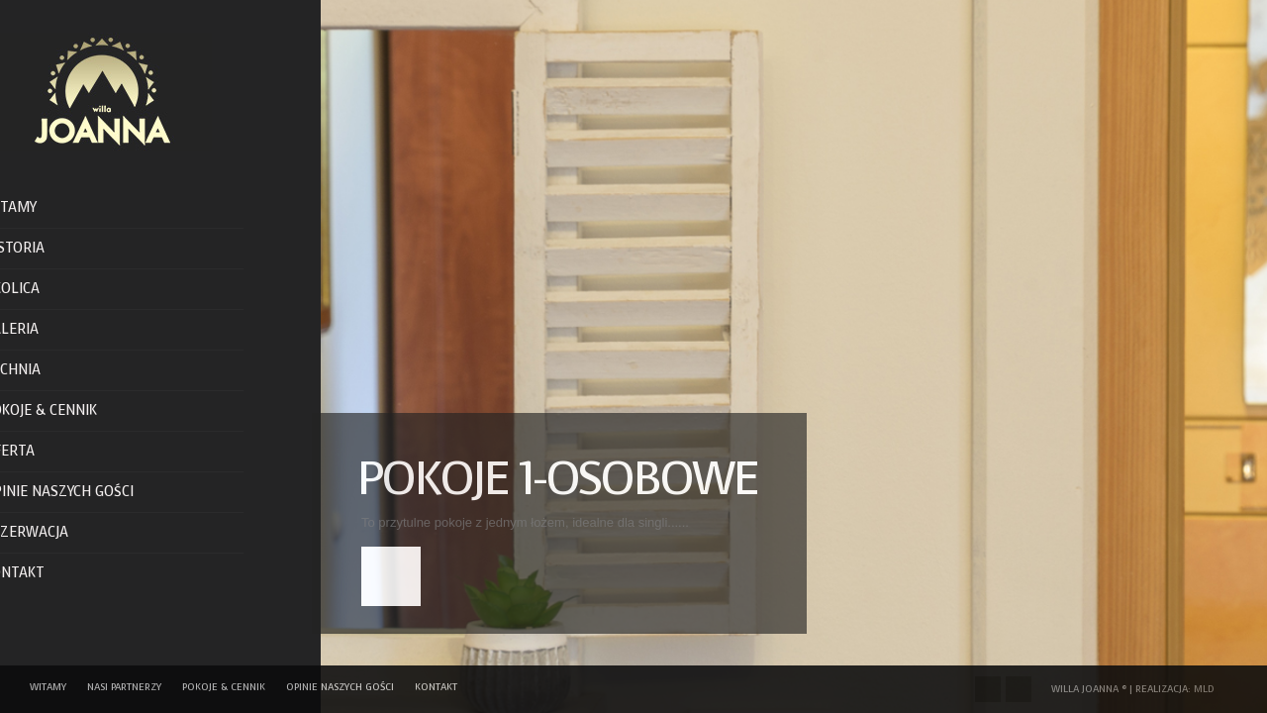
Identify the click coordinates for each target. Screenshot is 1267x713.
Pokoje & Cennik (77, 410)
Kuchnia (48, 369)
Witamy (46, 207)
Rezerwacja (62, 532)
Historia (50, 248)
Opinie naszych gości (95, 491)
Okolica (48, 288)
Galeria (47, 329)
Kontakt (50, 572)
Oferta (45, 451)
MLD (1204, 688)
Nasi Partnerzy (124, 686)
